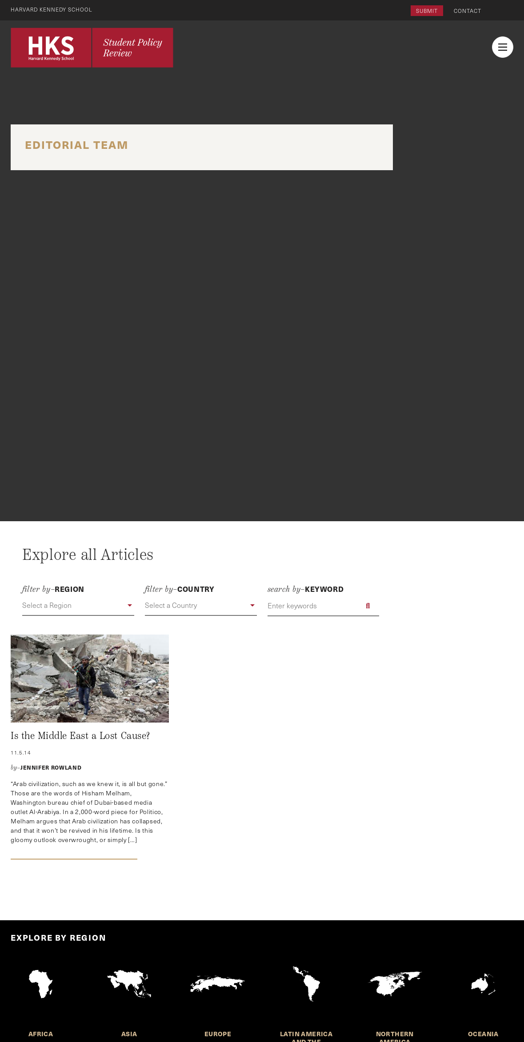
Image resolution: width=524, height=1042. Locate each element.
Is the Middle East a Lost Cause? (80, 736)
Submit (427, 10)
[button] (78, 605)
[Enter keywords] (324, 605)
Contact (467, 10)
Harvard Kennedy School (52, 9)
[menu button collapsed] (502, 47)
